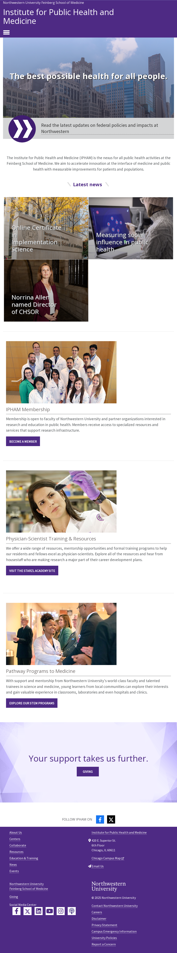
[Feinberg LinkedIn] (39, 911)
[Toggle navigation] (6, 32)
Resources (16, 852)
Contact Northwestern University (115, 906)
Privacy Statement (104, 925)
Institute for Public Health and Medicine (58, 16)
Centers (14, 839)
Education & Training (23, 858)
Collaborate (17, 845)
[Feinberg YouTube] (50, 911)
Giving (88, 772)
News (13, 864)
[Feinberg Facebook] (16, 911)
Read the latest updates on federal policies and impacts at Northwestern (99, 128)
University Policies (104, 938)
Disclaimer (99, 918)
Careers (97, 912)
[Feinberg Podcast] (72, 911)
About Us (15, 832)
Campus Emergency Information (114, 931)
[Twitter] (111, 819)
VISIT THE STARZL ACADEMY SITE (32, 571)
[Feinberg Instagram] (61, 911)
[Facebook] (100, 819)
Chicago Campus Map (106, 858)
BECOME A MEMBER (23, 441)
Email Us (98, 866)
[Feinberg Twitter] (28, 911)
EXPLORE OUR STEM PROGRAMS (31, 703)
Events (14, 871)
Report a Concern (104, 944)
